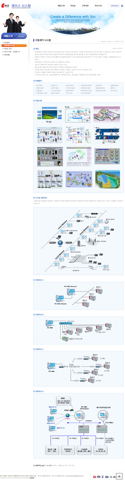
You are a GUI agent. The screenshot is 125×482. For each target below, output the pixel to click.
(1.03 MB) (44, 465)
